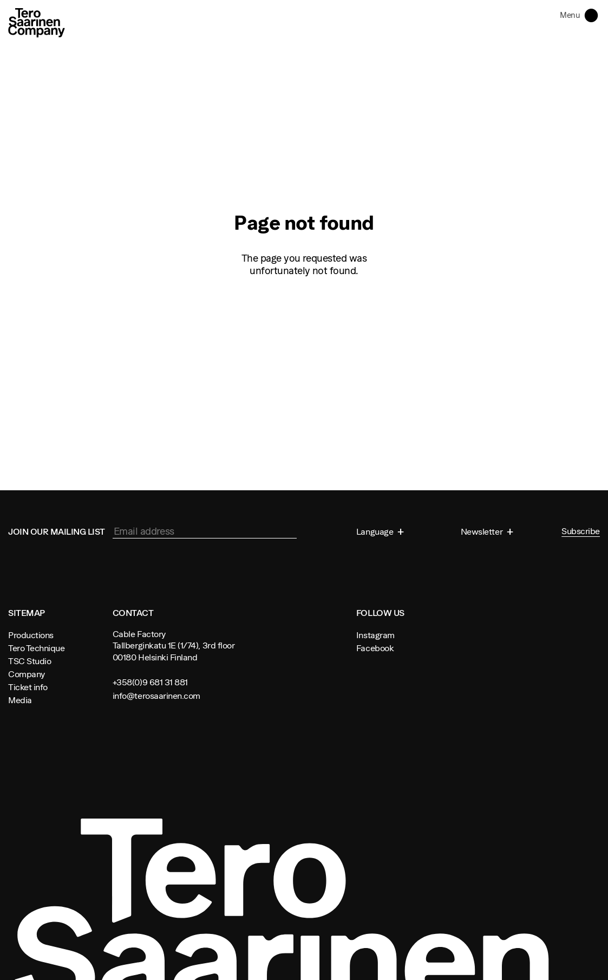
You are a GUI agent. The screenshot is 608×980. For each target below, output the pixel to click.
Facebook (375, 648)
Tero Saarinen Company (36, 22)
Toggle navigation (593, 14)
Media (20, 700)
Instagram (375, 635)
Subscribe (580, 531)
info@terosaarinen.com (156, 695)
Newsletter (483, 531)
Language (375, 531)
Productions (31, 635)
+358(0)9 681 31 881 (150, 682)
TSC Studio (29, 661)
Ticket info (28, 687)
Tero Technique (36, 648)
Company (26, 674)
